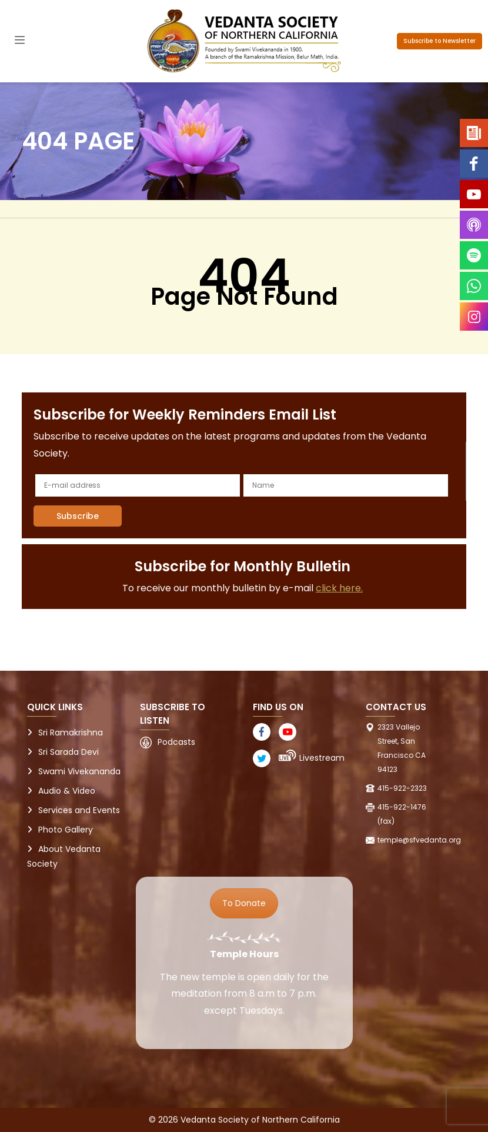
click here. (339, 588)
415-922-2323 (402, 788)
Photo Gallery (65, 829)
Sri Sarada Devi (68, 752)
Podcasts (176, 742)
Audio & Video (66, 791)
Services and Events (79, 810)
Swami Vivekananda (79, 771)
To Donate (244, 903)
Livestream (322, 758)
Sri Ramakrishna (70, 732)
